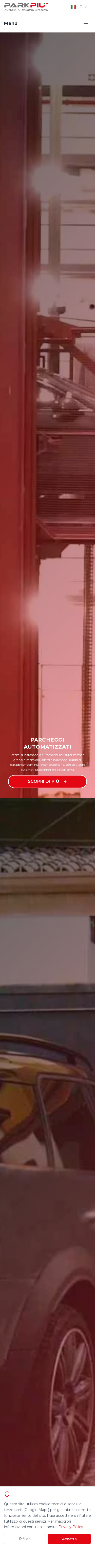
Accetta (69, 1539)
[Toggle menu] (86, 23)
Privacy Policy (71, 1527)
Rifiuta (25, 1539)
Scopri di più (47, 781)
